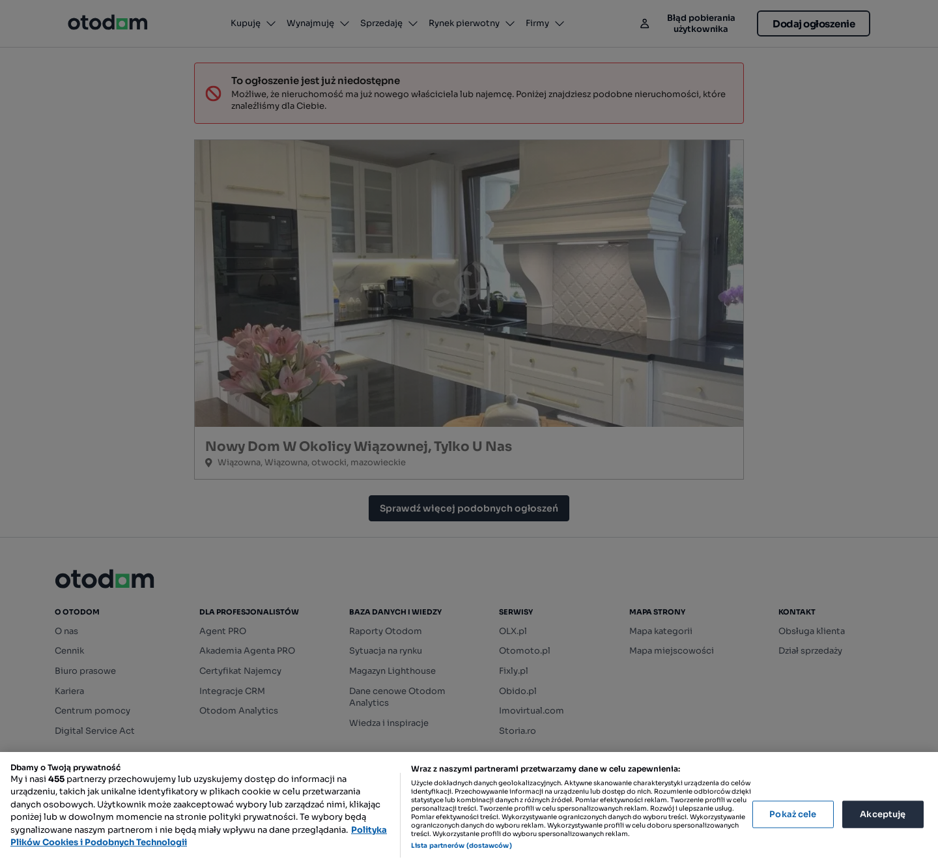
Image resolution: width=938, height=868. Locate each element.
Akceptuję (882, 814)
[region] (469, 810)
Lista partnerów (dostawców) (461, 845)
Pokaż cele (792, 814)
